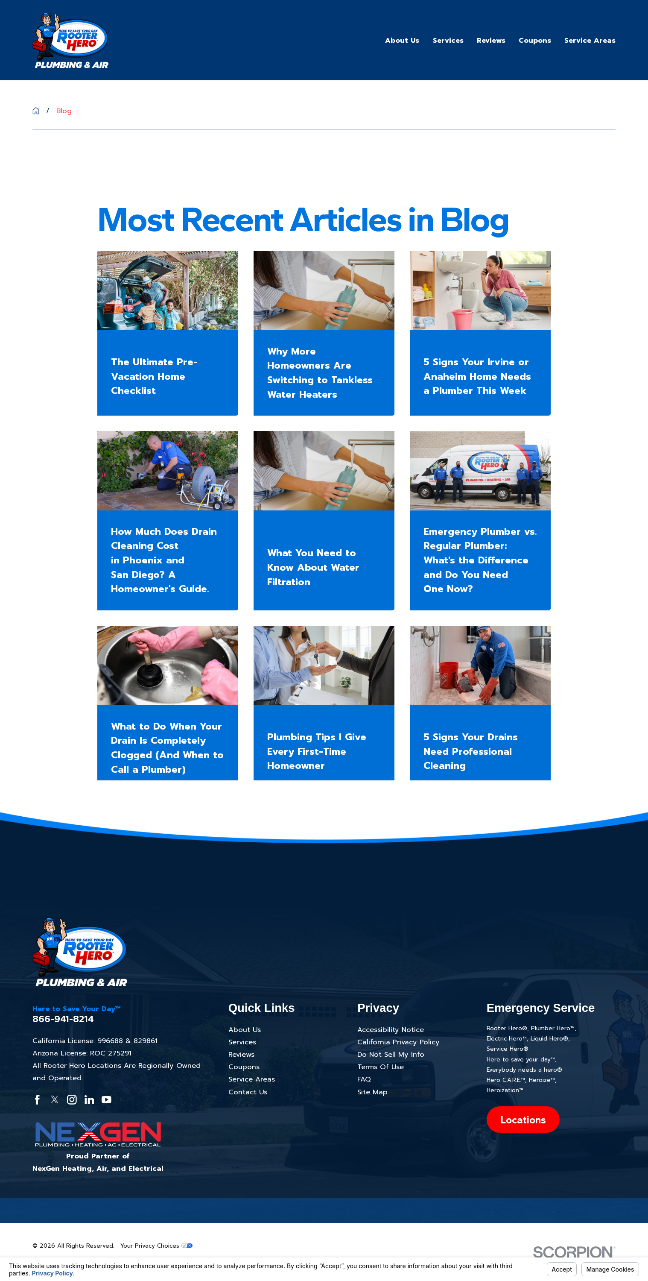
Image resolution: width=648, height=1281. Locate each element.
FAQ (364, 1079)
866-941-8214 (63, 1019)
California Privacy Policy (398, 1042)
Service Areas (251, 1079)
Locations (523, 1120)
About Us (244, 1029)
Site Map (372, 1092)
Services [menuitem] (448, 40)
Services (242, 1042)
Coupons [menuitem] (535, 40)
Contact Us (247, 1092)
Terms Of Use (380, 1066)
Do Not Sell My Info (390, 1054)
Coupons (244, 1066)
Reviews (241, 1054)
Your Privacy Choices (156, 1245)
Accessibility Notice (390, 1029)
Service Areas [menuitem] (590, 40)
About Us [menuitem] (402, 40)
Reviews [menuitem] (491, 40)
